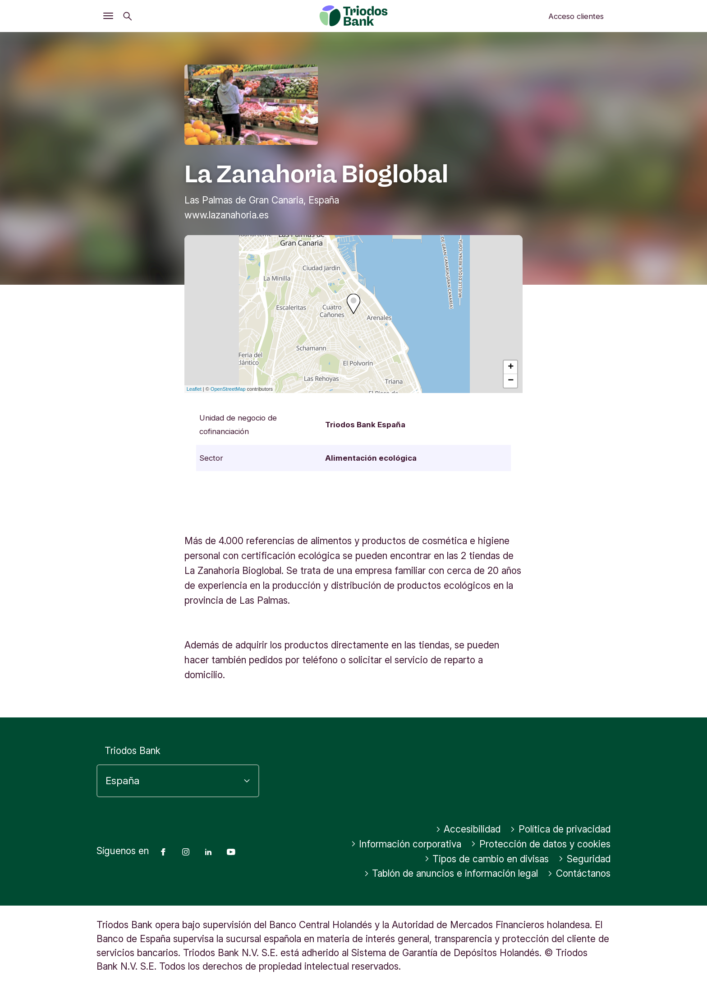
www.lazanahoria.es (226, 215)
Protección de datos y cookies (541, 844)
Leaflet (194, 389)
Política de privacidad (560, 829)
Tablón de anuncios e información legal (451, 873)
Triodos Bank (133, 750)
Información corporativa (406, 844)
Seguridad (584, 859)
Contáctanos (579, 873)
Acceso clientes (576, 16)
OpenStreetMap (228, 389)
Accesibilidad (468, 829)
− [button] (511, 381)
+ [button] (511, 367)
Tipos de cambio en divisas (486, 859)
